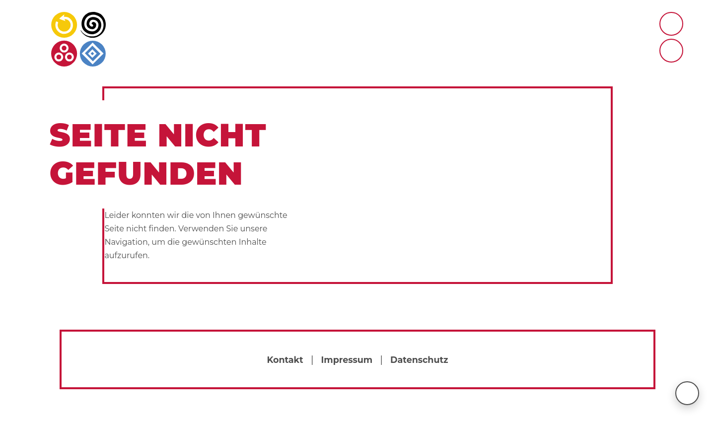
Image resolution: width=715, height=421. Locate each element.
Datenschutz (419, 359)
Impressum (347, 359)
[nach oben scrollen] (687, 393)
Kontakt (285, 359)
